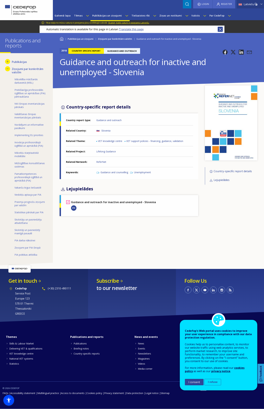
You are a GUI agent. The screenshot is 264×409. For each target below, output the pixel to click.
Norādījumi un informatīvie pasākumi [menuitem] (29, 126)
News (141, 343)
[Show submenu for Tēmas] (87, 15)
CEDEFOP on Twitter (196, 290)
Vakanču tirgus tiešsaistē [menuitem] (27, 187)
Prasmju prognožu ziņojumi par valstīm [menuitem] (29, 203)
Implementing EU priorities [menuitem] (28, 135)
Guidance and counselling (114, 172)
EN (73, 207)
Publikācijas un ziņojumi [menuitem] (107, 15)
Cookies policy (94, 393)
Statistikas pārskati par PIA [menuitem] (28, 212)
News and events (146, 337)
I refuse (213, 382)
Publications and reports (86, 337)
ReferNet (101, 161)
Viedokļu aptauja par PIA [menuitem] (27, 194)
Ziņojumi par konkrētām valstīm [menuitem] (27, 70)
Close (220, 29)
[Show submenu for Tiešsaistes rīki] (155, 15)
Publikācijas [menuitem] (19, 62)
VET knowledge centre (110, 141)
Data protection (134, 393)
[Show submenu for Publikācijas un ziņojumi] (127, 15)
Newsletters (144, 353)
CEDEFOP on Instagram (221, 290)
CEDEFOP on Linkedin (213, 290)
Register (226, 4)
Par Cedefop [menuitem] (216, 15)
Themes (11, 337)
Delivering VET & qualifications (25, 348)
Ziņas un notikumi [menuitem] (170, 15)
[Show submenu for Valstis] (205, 15)
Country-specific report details (233, 171)
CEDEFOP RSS (230, 290)
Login (205, 4)
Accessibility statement (22, 393)
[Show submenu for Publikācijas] (7, 61)
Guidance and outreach (109, 120)
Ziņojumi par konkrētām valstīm (115, 38)
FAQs (5, 393)
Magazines (144, 358)
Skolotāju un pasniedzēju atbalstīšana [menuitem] (28, 221)
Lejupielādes (221, 180)
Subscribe (107, 280)
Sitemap (165, 393)
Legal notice (152, 393)
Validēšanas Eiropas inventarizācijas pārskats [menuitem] (27, 116)
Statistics (14, 363)
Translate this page (131, 29)
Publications (80, 343)
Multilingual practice (48, 393)
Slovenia (105, 130)
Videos (141, 363)
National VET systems (21, 358)
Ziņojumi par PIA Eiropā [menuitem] (27, 247)
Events (141, 348)
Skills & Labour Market (21, 343)
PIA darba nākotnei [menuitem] (24, 240)
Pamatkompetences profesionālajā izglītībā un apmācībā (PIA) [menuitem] (28, 177)
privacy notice (220, 371)
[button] (225, 52)
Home (62, 38)
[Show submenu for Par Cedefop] (229, 15)
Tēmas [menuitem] (78, 15)
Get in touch (22, 280)
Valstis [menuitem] (195, 15)
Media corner (145, 368)
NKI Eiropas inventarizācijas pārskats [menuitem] (29, 105)
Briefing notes (81, 348)
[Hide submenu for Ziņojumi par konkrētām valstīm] (7, 68)
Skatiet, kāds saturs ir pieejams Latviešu (128, 22)
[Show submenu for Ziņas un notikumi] (187, 15)
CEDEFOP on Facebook (188, 290)
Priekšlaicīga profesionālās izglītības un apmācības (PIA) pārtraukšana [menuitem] (29, 93)
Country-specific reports (87, 353)
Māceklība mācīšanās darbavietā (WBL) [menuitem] (26, 81)
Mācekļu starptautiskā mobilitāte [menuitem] (26, 154)
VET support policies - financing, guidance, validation (154, 141)
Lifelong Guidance (106, 151)
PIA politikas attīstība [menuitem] (25, 254)
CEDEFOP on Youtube (205, 290)
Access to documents (73, 393)
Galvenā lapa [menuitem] (62, 15)
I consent (194, 382)
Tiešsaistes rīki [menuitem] (140, 15)
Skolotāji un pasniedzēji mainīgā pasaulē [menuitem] (27, 231)
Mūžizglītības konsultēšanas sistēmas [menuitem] (29, 165)
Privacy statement (114, 393)
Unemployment (142, 172)
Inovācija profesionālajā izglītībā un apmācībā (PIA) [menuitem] (28, 144)
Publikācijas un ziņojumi (80, 38)
